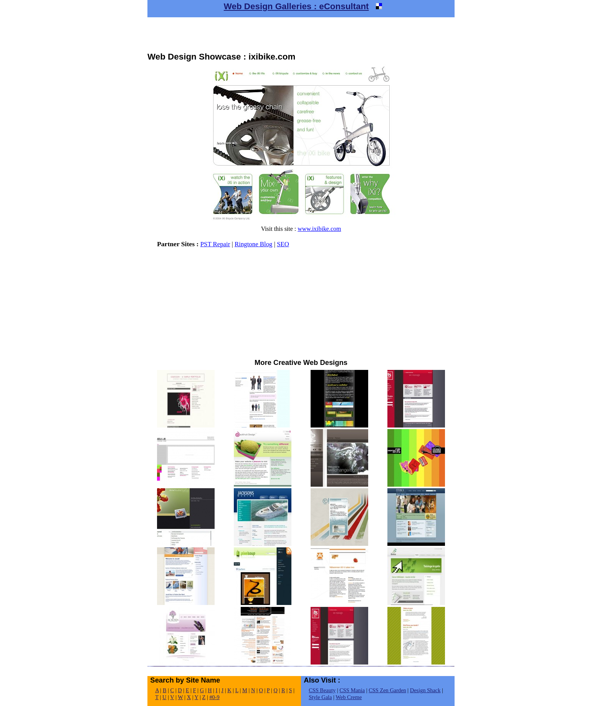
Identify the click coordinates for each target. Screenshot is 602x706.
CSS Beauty (322, 690)
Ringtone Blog (253, 244)
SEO (283, 244)
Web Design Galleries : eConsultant (296, 6)
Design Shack (425, 690)
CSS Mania (352, 690)
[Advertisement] (301, 34)
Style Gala (320, 697)
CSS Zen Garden (387, 690)
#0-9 (214, 697)
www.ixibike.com (319, 228)
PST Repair (215, 244)
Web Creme (349, 697)
